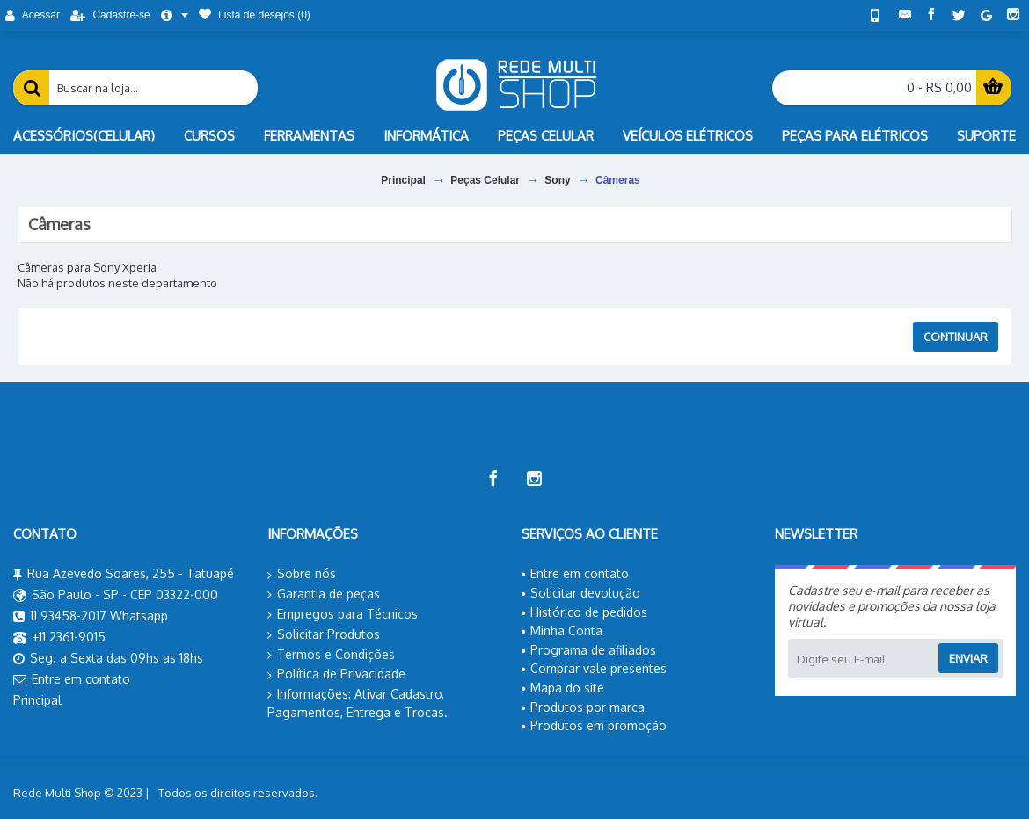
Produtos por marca (583, 706)
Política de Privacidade (336, 674)
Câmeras (617, 180)
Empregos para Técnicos (342, 614)
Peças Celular (485, 180)
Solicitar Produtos (323, 634)
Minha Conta (562, 630)
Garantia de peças (323, 594)
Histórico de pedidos (584, 612)
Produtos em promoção (594, 725)
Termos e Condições (331, 655)
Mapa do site (563, 687)
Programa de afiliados (589, 649)
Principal (403, 180)
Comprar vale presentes (594, 668)
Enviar (968, 658)
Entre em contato (71, 680)
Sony (557, 180)
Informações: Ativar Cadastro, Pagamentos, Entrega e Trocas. (357, 703)
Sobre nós (301, 574)
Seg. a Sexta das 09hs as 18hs (108, 659)
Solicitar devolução (581, 592)
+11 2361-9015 (59, 638)
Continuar (955, 337)
